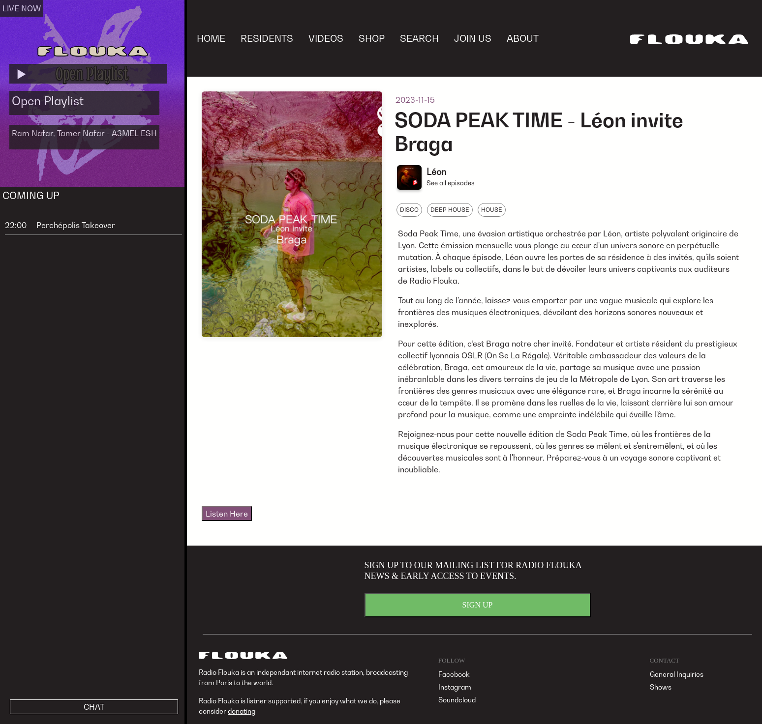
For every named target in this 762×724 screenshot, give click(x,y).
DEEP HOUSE (449, 209)
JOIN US (472, 38)
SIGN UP (477, 605)
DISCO (409, 209)
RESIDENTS (267, 38)
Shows (660, 687)
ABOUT (523, 38)
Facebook (454, 674)
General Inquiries (676, 674)
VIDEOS (325, 38)
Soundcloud (457, 699)
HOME (211, 38)
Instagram (454, 687)
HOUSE (491, 209)
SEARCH (419, 38)
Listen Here (227, 514)
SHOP (372, 38)
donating (241, 711)
